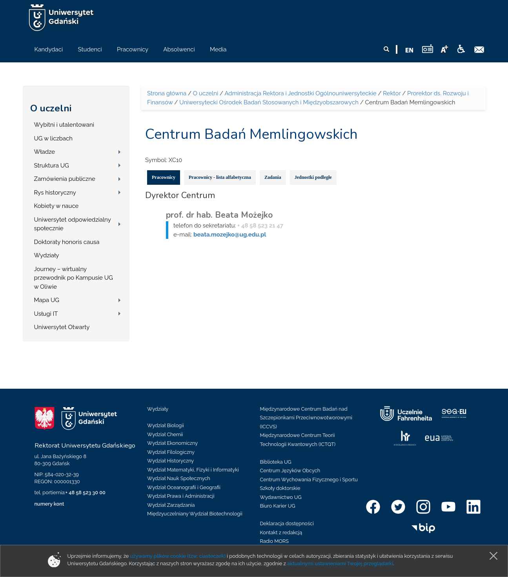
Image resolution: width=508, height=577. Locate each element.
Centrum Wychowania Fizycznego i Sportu (309, 479)
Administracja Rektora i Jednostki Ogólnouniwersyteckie (300, 93)
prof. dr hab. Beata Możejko (219, 214)
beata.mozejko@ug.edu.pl (229, 234)
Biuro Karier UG (277, 506)
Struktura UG (51, 165)
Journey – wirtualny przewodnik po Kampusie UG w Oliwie (73, 278)
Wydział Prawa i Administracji (181, 496)
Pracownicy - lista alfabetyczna (220, 177)
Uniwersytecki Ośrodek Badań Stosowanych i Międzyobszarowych (269, 102)
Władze (44, 151)
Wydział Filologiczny (171, 452)
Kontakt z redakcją (281, 532)
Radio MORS (274, 541)
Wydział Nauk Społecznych (178, 478)
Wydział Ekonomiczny (172, 443)
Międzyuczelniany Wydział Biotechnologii (194, 514)
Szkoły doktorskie (280, 488)
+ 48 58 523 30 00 (86, 492)
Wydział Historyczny (170, 461)
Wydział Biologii (165, 425)
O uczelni (50, 108)
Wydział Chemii (165, 434)
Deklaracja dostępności (287, 523)
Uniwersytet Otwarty (62, 327)
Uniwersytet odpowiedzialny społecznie (72, 224)
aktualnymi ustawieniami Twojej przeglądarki (340, 563)
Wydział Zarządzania (171, 505)
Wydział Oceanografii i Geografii (183, 487)
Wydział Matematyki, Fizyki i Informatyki (193, 470)
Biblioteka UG (275, 462)
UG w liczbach (53, 138)
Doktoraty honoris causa (67, 242)
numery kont (49, 504)
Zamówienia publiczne (64, 178)
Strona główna (166, 93)
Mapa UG (47, 300)
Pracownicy (163, 177)
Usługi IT (46, 313)
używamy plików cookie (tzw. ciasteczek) (178, 556)
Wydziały (46, 255)
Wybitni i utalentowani (64, 124)
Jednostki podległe (313, 177)
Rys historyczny (55, 192)
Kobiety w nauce (56, 205)
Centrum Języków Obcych (290, 470)
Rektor (392, 93)
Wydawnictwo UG (281, 497)
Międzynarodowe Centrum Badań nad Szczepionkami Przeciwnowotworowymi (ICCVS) (306, 418)
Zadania (272, 177)
